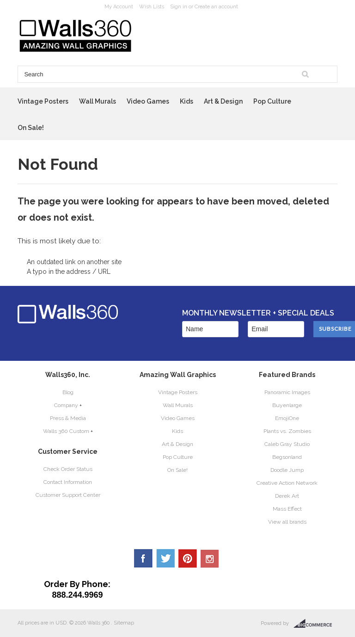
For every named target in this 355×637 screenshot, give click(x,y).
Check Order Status (67, 469)
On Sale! (31, 127)
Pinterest (187, 558)
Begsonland (287, 457)
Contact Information (67, 482)
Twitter (165, 558)
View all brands (287, 522)
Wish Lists (151, 7)
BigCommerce (315, 623)
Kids (186, 101)
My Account (118, 7)
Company (66, 405)
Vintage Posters (43, 101)
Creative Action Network (287, 483)
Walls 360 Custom (66, 431)
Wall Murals (97, 101)
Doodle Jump (287, 470)
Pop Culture (272, 101)
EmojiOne (287, 418)
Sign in (178, 7)
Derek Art (287, 496)
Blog (67, 392)
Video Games (148, 101)
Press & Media (68, 418)
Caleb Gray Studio (287, 444)
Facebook (143, 558)
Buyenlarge (287, 405)
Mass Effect (287, 509)
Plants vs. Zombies (287, 431)
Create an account (216, 7)
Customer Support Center (68, 495)
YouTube (210, 558)
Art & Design (223, 101)
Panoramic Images (287, 392)
